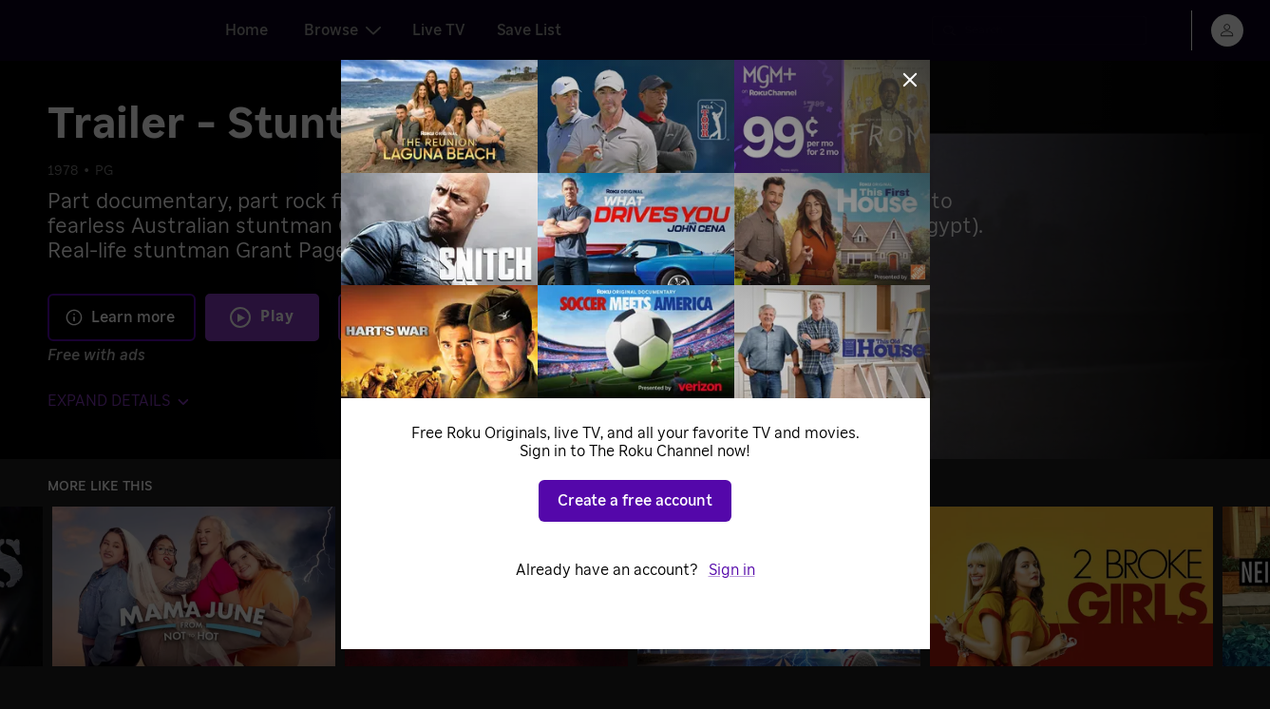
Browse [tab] (342, 30)
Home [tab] (246, 30)
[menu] (1227, 30)
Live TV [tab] (438, 30)
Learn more (120, 317)
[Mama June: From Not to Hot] (193, 586)
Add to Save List (481, 316)
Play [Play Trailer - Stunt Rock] (277, 316)
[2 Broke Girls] (1071, 586)
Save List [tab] (529, 30)
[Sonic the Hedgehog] (778, 586)
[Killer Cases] (486, 586)
